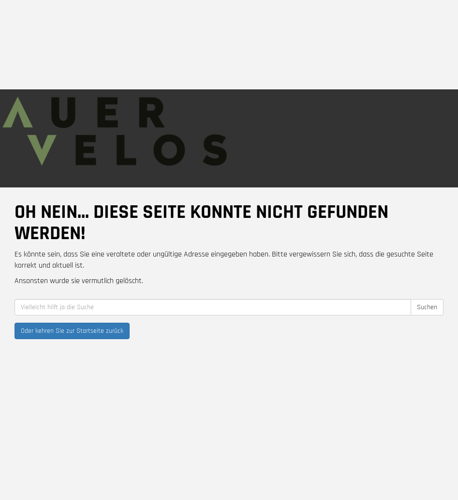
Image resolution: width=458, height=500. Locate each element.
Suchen (427, 307)
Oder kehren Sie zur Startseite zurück (72, 331)
